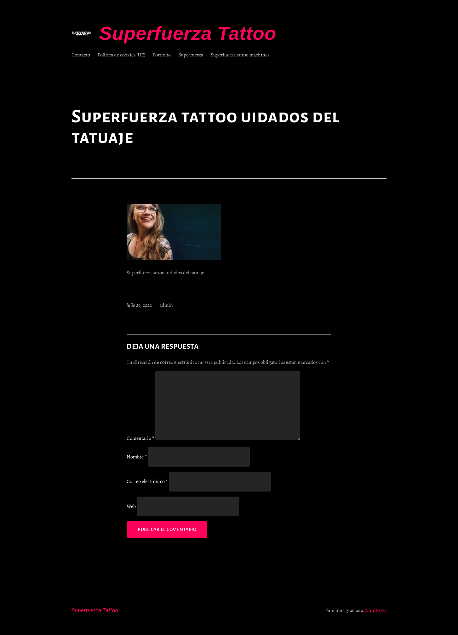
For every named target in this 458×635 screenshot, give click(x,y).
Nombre (137, 456)
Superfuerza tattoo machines (240, 54)
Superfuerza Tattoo (187, 33)
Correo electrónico (147, 481)
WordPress (375, 610)
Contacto (81, 54)
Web (131, 506)
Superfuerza (190, 54)
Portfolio (162, 54)
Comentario (140, 438)
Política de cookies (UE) (121, 54)
